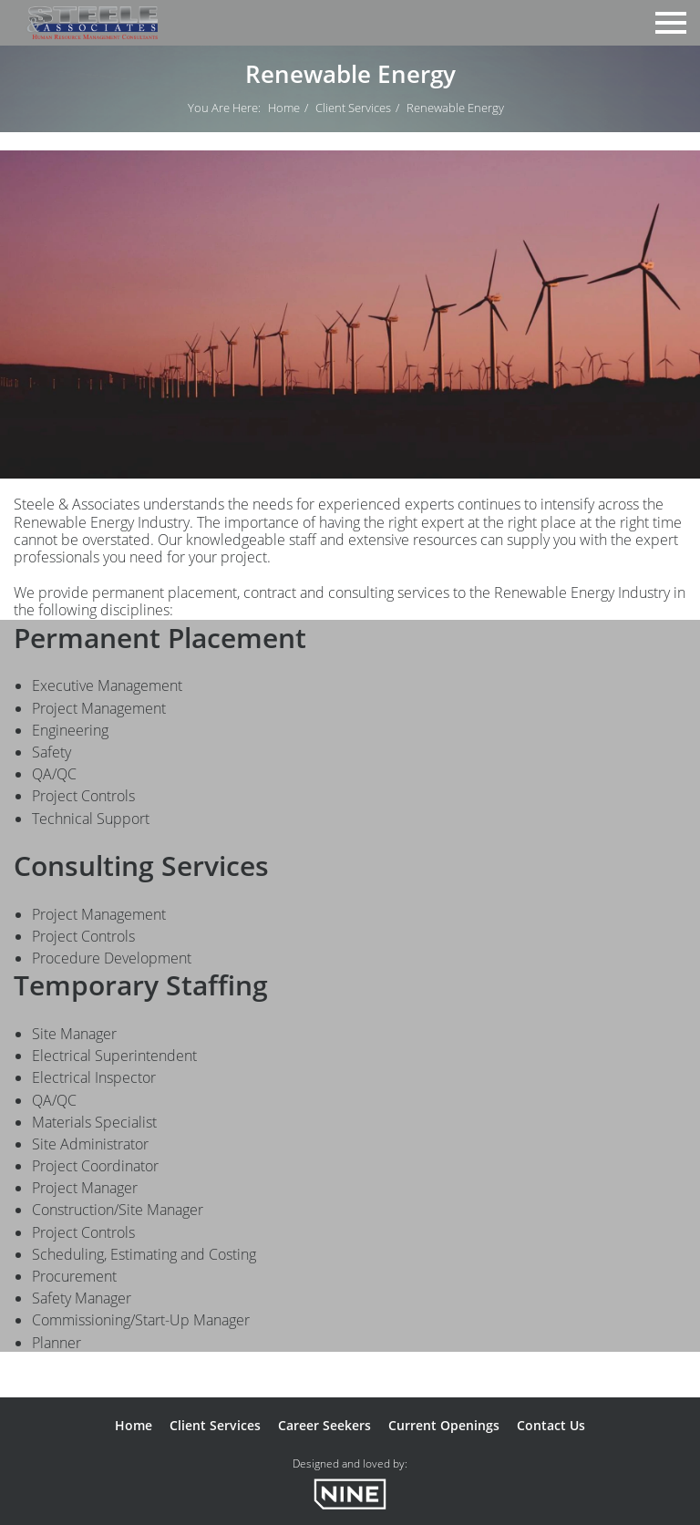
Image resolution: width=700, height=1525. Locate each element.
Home (284, 107)
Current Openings (443, 1425)
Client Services (353, 107)
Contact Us (551, 1425)
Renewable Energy (455, 107)
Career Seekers (324, 1425)
